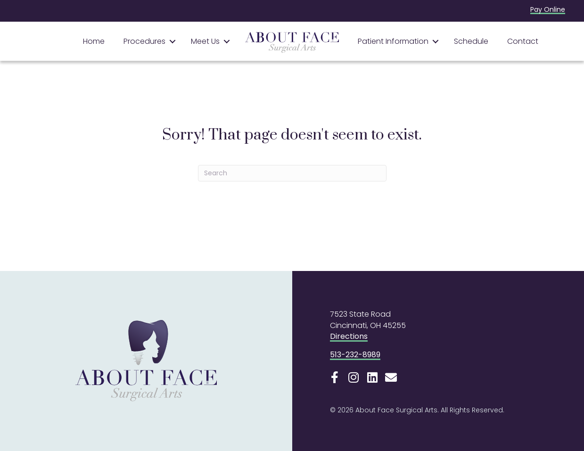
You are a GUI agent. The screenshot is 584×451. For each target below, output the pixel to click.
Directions (349, 336)
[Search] (292, 173)
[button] (172, 41)
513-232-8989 (355, 354)
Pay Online (547, 9)
